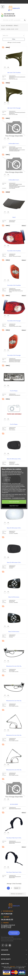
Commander (14, 933)
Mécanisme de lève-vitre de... (14, 666)
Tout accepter (14, 501)
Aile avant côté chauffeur (14, 72)
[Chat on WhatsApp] (14, 919)
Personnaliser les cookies (18, 498)
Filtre (13, 39)
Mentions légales (8, 967)
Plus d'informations (6, 498)
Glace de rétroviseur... (14, 597)
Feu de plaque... (14, 390)
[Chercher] (14, 20)
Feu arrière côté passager (14, 320)
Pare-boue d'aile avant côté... (14, 872)
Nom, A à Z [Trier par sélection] (14, 36)
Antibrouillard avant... (14, 143)
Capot (14, 217)
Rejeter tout (13, 506)
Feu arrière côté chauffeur (14, 250)
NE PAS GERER (14, 804)
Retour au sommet (18, 894)
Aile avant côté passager (14, 108)
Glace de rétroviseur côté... (14, 459)
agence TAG (21, 967)
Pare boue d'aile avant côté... (14, 838)
